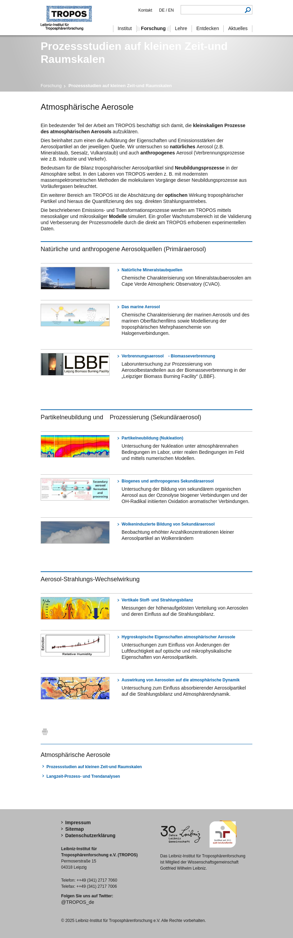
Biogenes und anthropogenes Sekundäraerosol (168, 481)
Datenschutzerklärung (90, 835)
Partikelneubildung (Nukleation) (152, 438)
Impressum (78, 822)
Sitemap (74, 829)
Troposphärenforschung (69, 17)
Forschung (51, 85)
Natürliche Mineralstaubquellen (152, 270)
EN (170, 10)
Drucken (45, 731)
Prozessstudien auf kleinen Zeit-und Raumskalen (94, 766)
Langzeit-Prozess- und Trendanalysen (83, 776)
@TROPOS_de (77, 902)
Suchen (248, 10)
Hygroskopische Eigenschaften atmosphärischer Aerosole (178, 637)
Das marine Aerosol (141, 306)
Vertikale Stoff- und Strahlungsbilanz (157, 600)
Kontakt (145, 10)
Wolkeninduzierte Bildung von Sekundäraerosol (168, 524)
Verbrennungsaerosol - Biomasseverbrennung (168, 356)
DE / (163, 10)
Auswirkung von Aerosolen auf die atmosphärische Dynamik (181, 680)
